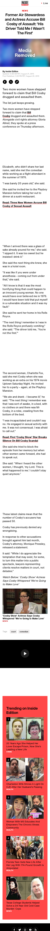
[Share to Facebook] (5, 82)
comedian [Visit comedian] (24, 631)
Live (45, 3)
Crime (9, 752)
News (25, 10)
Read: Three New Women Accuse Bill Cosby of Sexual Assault (25, 204)
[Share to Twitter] (11, 82)
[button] (25, 653)
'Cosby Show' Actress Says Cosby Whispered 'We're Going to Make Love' (23, 617)
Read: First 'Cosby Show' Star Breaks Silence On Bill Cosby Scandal (25, 438)
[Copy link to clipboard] (17, 82)
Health (9, 789)
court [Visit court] (13, 631)
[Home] (24, 3)
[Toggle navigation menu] (3, 3)
